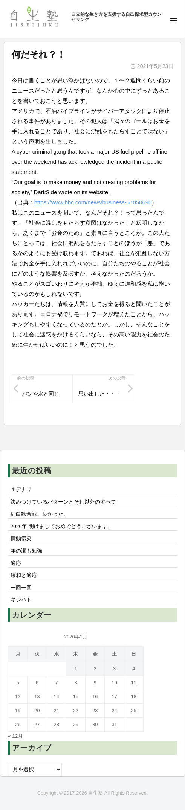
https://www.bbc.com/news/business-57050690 (93, 202)
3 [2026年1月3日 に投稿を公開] (114, 668)
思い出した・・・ (99, 394)
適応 (16, 563)
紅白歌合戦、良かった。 (40, 514)
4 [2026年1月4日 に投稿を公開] (133, 668)
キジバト (21, 600)
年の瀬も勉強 (26, 551)
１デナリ (21, 489)
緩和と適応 (24, 575)
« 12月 (15, 736)
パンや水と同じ (40, 394)
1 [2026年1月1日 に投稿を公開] (75, 668)
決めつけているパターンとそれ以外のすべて (63, 502)
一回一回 (21, 588)
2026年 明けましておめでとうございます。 (62, 526)
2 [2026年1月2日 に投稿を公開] (95, 668)
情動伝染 (21, 538)
